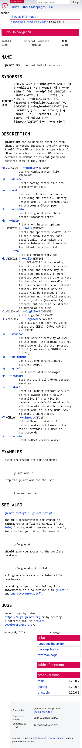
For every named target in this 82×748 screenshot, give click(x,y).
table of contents (51, 665)
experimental (19, 21)
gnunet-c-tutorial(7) (26, 593)
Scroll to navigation (18, 32)
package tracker (48, 649)
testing (42, 687)
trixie (41, 681)
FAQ (51, 7)
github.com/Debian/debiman (48, 738)
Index (15, 7)
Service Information (25, 17)
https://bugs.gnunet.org (22, 617)
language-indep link (51, 644)
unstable (44, 692)
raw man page (47, 655)
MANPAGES (17, 1)
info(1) (10, 527)
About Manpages (34, 7)
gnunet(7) (62, 590)
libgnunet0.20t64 (37, 21)
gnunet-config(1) (17, 513)
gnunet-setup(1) (43, 513)
